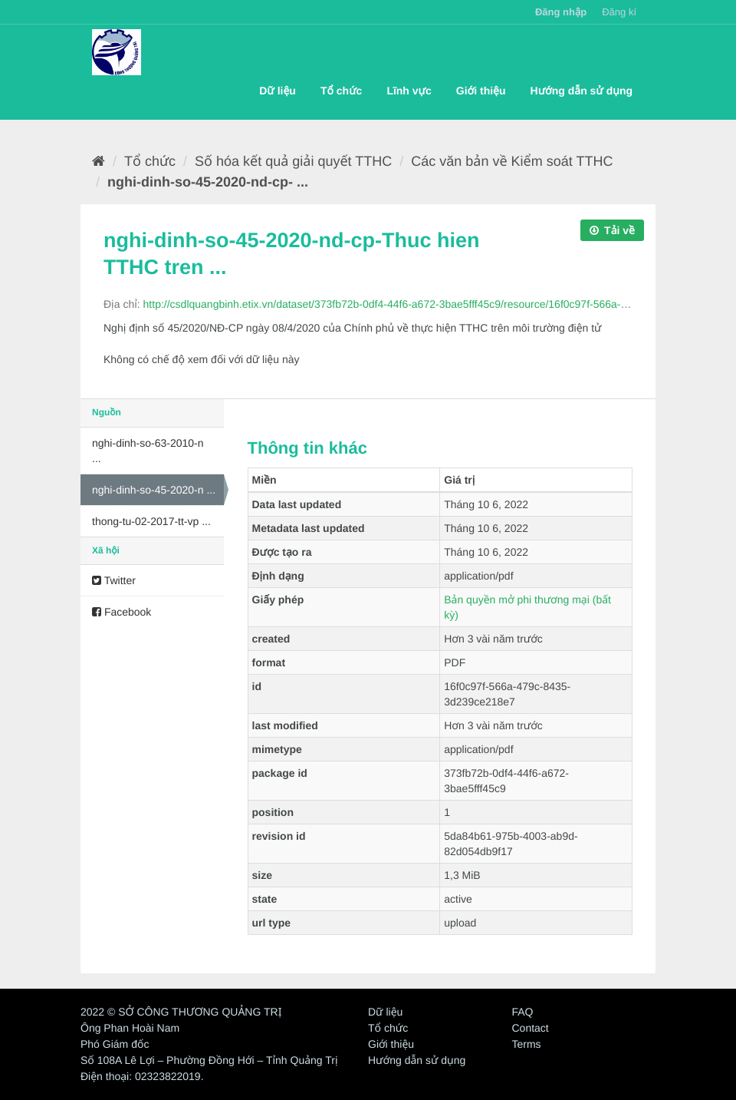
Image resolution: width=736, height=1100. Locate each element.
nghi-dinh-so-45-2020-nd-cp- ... (207, 182)
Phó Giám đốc (114, 1044)
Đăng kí (619, 12)
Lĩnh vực (408, 90)
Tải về (612, 230)
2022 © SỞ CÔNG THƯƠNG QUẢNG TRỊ (180, 1012)
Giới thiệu (481, 90)
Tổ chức (341, 90)
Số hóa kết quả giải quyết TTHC (293, 161)
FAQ (523, 1012)
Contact (530, 1028)
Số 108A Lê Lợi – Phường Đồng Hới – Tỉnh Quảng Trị (209, 1060)
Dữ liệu (277, 90)
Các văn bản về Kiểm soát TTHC (512, 161)
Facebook (121, 612)
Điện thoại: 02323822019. (142, 1076)
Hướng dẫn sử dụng (581, 90)
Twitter (114, 580)
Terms (526, 1044)
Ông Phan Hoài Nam (129, 1028)
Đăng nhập (560, 12)
